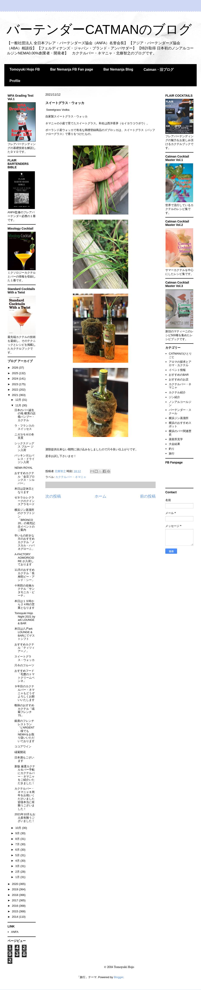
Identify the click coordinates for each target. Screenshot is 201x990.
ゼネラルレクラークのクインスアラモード (24, 501)
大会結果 (174, 444)
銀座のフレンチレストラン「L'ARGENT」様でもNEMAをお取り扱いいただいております (24, 731)
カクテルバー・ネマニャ (70, 477)
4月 (18, 860)
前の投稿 (148, 496)
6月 (18, 849)
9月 (18, 833)
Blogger (118, 977)
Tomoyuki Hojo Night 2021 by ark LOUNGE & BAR (24, 618)
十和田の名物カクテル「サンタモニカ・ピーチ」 (24, 590)
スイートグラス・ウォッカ (24, 658)
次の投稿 (53, 496)
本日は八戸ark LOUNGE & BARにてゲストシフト (24, 633)
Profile (15, 81)
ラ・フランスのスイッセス (24, 427)
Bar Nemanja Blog (118, 69)
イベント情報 (177, 370)
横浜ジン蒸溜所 (178, 418)
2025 (15, 373)
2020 (15, 884)
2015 (15, 911)
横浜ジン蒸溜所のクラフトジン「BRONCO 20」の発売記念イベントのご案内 (24, 520)
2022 (15, 389)
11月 (18, 405)
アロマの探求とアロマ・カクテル (180, 363)
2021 (15, 395)
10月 (18, 827)
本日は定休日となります (24, 490)
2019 (15, 889)
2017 (15, 900)
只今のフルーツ (24, 665)
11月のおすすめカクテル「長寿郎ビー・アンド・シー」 (24, 575)
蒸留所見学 (176, 439)
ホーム (100, 496)
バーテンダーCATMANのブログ (99, 29)
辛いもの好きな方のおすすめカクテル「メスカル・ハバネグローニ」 (24, 542)
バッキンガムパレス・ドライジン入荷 (24, 459)
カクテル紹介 (177, 392)
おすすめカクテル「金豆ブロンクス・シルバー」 (24, 478)
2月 (18, 871)
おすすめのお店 (178, 379)
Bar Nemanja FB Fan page (71, 69)
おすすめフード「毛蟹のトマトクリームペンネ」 (24, 676)
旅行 (171, 453)
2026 (15, 367)
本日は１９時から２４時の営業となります (24, 604)
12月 (18, 399)
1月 (18, 877)
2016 (15, 905)
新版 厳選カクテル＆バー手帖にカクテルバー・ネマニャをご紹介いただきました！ (24, 775)
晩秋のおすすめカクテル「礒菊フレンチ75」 (24, 710)
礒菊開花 (20, 752)
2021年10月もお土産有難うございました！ (24, 818)
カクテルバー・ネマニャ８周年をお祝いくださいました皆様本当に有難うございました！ (24, 798)
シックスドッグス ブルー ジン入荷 (24, 447)
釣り (171, 448)
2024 (15, 378)
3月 (18, 866)
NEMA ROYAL (23, 467)
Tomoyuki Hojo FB (25, 69)
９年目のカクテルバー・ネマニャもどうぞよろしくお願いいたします (24, 693)
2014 (15, 916)
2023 (15, 384)
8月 (18, 838)
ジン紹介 (174, 397)
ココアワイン (22, 746)
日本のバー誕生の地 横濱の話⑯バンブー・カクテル (24, 415)
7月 (18, 844)
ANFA (14, 931)
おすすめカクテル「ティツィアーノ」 (24, 648)
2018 (15, 895)
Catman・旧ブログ (159, 69)
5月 (18, 855)
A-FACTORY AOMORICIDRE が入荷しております (24, 559)
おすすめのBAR (179, 374)
